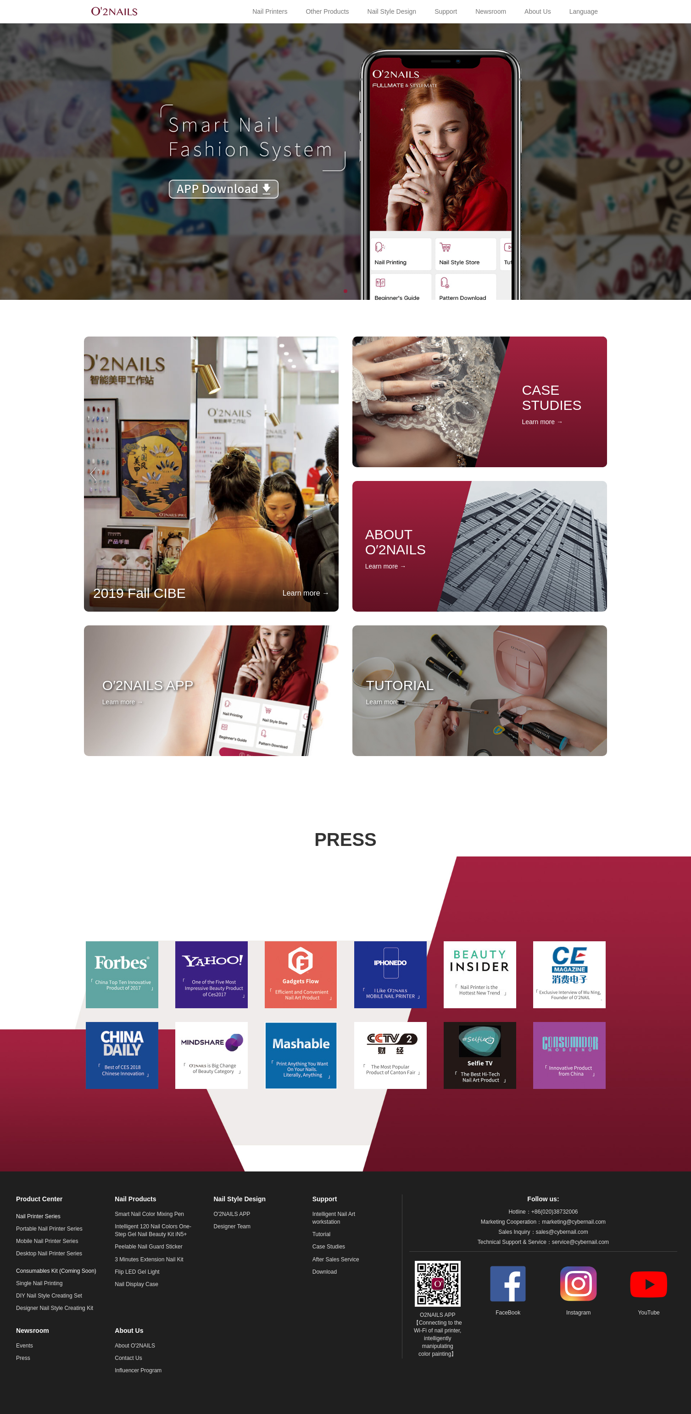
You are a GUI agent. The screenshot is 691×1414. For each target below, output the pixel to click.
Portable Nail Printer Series (49, 1229)
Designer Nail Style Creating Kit (54, 1308)
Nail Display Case (136, 1284)
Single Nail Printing (39, 1283)
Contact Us (128, 1358)
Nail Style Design (392, 11)
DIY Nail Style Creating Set (49, 1295)
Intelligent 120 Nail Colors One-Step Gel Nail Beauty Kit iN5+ (153, 1230)
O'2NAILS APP (232, 1214)
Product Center (39, 1199)
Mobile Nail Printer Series (47, 1241)
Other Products (327, 11)
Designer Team (232, 1226)
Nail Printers (269, 11)
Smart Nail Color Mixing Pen (149, 1214)
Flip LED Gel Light (137, 1272)
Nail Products (135, 1199)
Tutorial (321, 1234)
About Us (537, 11)
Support (446, 11)
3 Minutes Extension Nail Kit (149, 1259)
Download (324, 1272)
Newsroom (490, 11)
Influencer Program (138, 1370)
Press (23, 1358)
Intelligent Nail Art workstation (333, 1218)
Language (583, 11)
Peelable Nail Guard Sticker (148, 1246)
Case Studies (328, 1246)
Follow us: (543, 1199)
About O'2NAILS (135, 1345)
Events (24, 1345)
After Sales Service (335, 1259)
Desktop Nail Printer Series (49, 1253)
